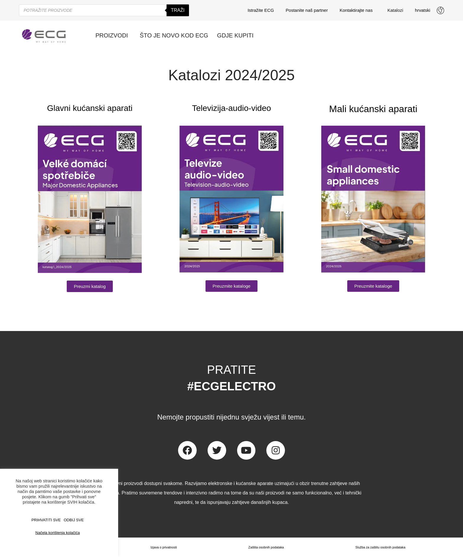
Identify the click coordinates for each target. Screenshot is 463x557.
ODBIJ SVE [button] (74, 520)
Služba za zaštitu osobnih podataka (379, 547)
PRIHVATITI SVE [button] (46, 520)
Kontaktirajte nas (358, 10)
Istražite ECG (260, 10)
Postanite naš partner (307, 10)
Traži (178, 10)
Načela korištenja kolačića (57, 532)
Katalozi (395, 10)
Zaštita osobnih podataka (264, 547)
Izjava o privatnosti (162, 547)
